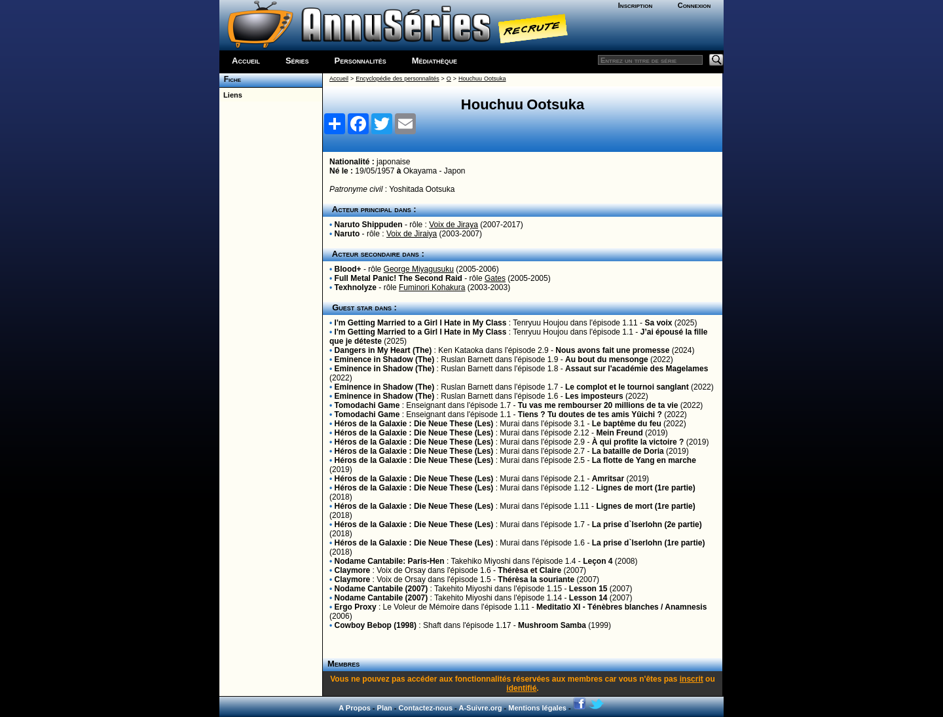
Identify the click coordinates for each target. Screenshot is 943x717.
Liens (230, 95)
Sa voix (658, 322)
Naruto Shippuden (369, 224)
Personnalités (360, 60)
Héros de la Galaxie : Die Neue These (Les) (414, 423)
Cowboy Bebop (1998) (375, 625)
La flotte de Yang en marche (644, 460)
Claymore (353, 570)
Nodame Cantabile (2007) (381, 588)
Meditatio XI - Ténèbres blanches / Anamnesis (621, 607)
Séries (297, 60)
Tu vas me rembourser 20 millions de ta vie (598, 405)
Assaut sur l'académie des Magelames (636, 368)
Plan (384, 708)
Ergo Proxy (356, 607)
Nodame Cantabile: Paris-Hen (390, 561)
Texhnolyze (356, 287)
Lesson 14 (588, 597)
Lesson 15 (588, 588)
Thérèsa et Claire (529, 570)
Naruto (347, 233)
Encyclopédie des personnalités (397, 78)
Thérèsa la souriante (536, 579)
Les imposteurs (594, 396)
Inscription (635, 5)
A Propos (355, 708)
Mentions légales (537, 708)
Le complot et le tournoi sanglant (627, 387)
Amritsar (608, 478)
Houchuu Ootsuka (482, 78)
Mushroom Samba (552, 625)
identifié (521, 688)
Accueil (246, 60)
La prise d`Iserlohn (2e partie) (647, 524)
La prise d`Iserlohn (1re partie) (648, 542)
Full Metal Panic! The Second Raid (398, 278)
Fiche (230, 79)
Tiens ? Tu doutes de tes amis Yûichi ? (590, 414)
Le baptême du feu (626, 423)
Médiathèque (434, 60)
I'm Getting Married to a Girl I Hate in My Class (421, 322)
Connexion (694, 5)
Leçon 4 (597, 561)
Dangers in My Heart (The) (383, 350)
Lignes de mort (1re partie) (645, 487)
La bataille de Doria (628, 451)
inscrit (691, 679)
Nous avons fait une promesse (612, 350)
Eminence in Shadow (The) (385, 359)
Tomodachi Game (367, 405)
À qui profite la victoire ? (638, 442)
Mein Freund (619, 432)
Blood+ (348, 269)
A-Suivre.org (480, 708)
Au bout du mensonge (606, 359)
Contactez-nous (426, 708)
